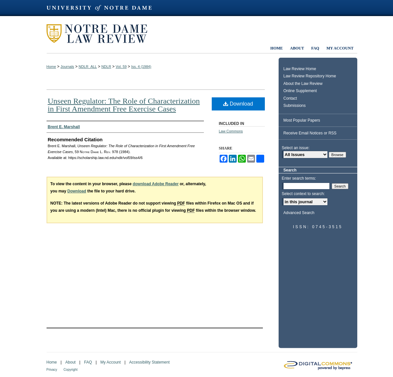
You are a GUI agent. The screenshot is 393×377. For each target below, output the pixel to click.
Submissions (295, 105)
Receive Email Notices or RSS (310, 133)
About (70, 362)
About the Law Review (303, 83)
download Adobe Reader (156, 184)
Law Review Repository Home (310, 76)
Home (51, 67)
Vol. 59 (121, 67)
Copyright (71, 369)
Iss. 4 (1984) (141, 67)
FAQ (88, 362)
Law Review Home (300, 69)
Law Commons (231, 131)
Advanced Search (299, 212)
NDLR (106, 67)
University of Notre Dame (102, 8)
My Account (110, 362)
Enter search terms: (299, 178)
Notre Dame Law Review (102, 33)
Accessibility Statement (149, 362)
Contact (290, 98)
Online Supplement (300, 91)
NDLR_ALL (88, 67)
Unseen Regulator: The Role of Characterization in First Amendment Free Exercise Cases (124, 105)
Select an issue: (296, 148)
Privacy (52, 369)
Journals (67, 67)
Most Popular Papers (302, 120)
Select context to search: (303, 193)
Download (238, 104)
